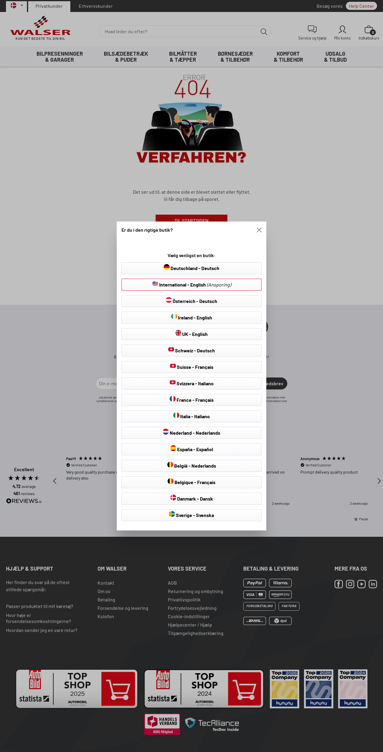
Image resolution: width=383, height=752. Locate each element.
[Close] (259, 230)
